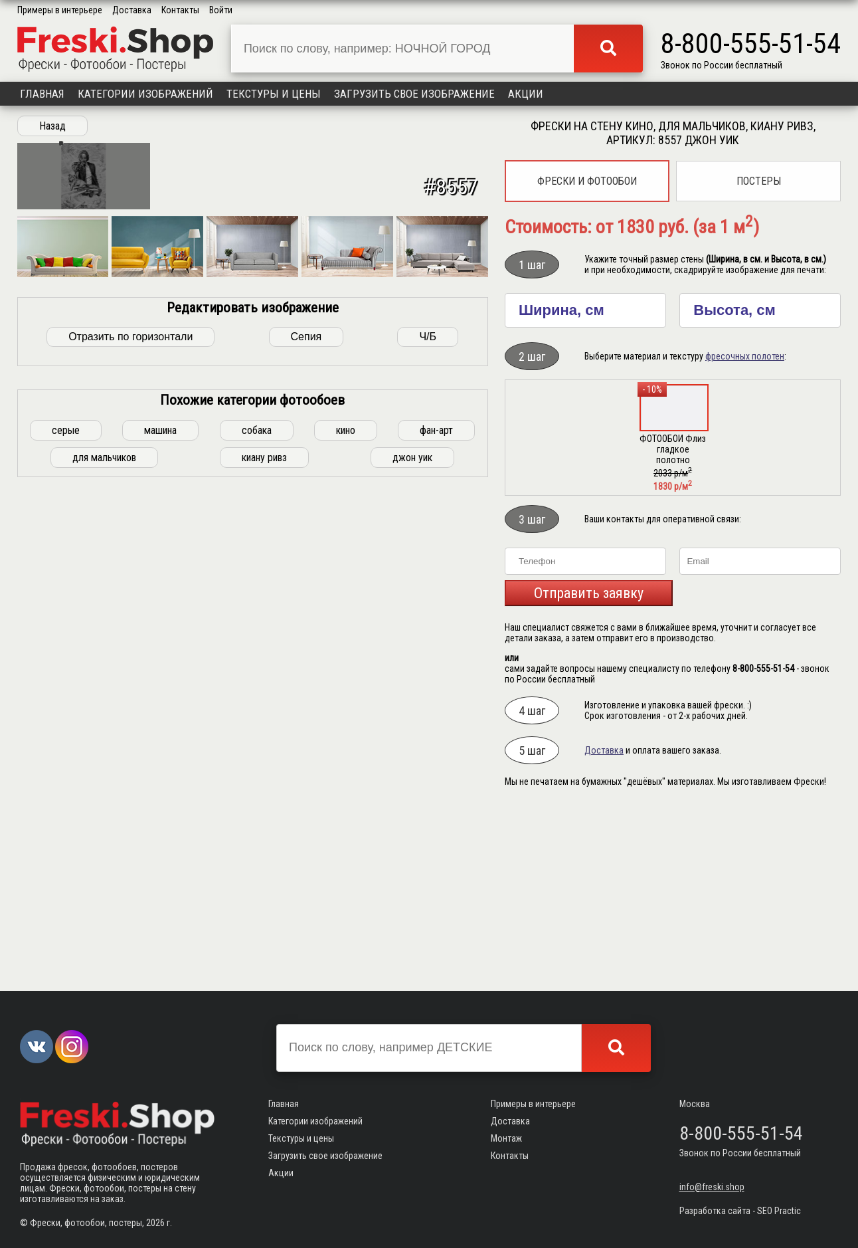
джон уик (412, 924)
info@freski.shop (711, 1187)
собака (257, 897)
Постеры (758, 181)
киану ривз (264, 924)
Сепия (306, 803)
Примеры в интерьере (59, 10)
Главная (42, 93)
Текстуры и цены (273, 93)
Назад (52, 126)
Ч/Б (427, 803)
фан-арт (436, 897)
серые (66, 897)
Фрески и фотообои (587, 181)
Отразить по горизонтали (130, 803)
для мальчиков (104, 924)
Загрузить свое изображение (414, 93)
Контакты (180, 10)
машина (160, 897)
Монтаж (506, 1138)
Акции (525, 93)
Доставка (131, 10)
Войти (220, 10)
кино (345, 897)
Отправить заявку (589, 593)
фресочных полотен (744, 356)
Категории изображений (145, 93)
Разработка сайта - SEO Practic (740, 1210)
